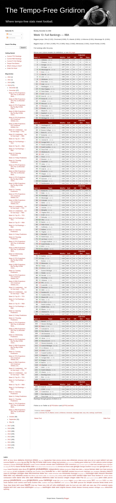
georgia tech (104, 466)
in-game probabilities (37, 469)
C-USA (93, 462)
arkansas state (82, 460)
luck (56, 471)
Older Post (106, 418)
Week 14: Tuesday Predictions (15, 190)
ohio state (29, 478)
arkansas (73, 460)
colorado (43, 464)
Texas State (7, 485)
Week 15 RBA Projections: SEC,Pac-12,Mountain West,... (17, 100)
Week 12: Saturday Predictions (15, 311)
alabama (21, 460)
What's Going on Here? (14, 66)
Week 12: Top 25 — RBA (17, 384)
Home (72, 418)
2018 (9, 85)
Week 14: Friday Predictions (18, 158)
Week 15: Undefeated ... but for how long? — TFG (18, 130)
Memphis (103, 471)
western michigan (94, 487)
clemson (26, 464)
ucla (54, 485)
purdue (41, 480)
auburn (103, 460)
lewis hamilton (37, 471)
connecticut (72, 464)
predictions (15, 480)
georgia (76, 466)
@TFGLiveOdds (67, 405)
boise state (42, 462)
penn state (103, 478)
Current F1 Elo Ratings (14, 61)
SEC (93, 480)
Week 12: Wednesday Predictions (16, 335)
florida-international (47, 466)
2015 (9, 431)
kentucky (109, 469)
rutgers (71, 480)
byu (90, 462)
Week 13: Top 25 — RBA (17, 304)
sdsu (79, 480)
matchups (87, 471)
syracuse (80, 482)
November (12, 90)
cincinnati (42, 412)
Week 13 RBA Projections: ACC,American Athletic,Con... (17, 283)
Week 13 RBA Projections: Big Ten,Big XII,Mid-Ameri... (17, 266)
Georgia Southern (85, 466)
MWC (10, 475)
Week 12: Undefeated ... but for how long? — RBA (18, 373)
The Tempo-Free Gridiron (45, 10)
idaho (20, 469)
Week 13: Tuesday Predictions (15, 271)
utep (95, 485)
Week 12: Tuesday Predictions (15, 352)
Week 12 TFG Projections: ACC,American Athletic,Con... (17, 357)
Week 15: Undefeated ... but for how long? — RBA (18, 135)
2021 (9, 80)
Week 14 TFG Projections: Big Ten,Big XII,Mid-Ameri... (17, 179)
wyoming (6, 489)
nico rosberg (58, 475)
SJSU (104, 480)
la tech (57, 412)
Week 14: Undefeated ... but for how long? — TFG (18, 207)
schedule (76, 480)
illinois (25, 469)
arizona (58, 460)
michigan (13, 473)
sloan (108, 480)
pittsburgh (7, 480)
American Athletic (31, 460)
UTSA (99, 485)
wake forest (21, 487)
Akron (15, 460)
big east (23, 462)
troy (36, 485)
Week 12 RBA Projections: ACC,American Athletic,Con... (17, 364)
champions (7, 464)
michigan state (22, 473)
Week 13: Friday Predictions (18, 234)
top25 (27, 485)
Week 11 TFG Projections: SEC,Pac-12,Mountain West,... (17, 405)
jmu (83, 469)
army (89, 460)
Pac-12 (83, 478)
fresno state (69, 466)
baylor (12, 462)
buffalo (86, 462)
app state (41, 460)
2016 (9, 428)
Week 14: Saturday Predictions (15, 154)
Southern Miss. (37, 482)
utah (84, 485)
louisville (49, 471)
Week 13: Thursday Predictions (15, 238)
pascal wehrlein (94, 477)
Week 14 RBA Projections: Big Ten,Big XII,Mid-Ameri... (17, 185)
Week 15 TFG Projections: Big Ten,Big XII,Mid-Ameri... (17, 106)
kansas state (94, 469)
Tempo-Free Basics (13, 63)
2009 (9, 448)
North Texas (91, 475)
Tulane (40, 485)
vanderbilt (104, 485)
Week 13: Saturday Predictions (15, 230)
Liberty (43, 471)
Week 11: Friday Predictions (18, 396)
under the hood (71, 485)
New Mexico (32, 475)
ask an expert (95, 460)
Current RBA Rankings (14, 59)
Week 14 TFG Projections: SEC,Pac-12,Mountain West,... (17, 166)
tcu (85, 482)
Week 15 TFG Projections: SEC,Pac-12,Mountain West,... (17, 94)
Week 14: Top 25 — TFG (17, 215)
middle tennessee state (55, 473)
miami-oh (6, 473)
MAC (59, 471)
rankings (91, 412)
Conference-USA (61, 464)
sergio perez (99, 480)
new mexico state (41, 475)
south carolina (18, 482)
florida (23, 466)
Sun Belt (73, 482)
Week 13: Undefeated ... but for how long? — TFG (18, 288)
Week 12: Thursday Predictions (15, 319)
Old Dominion (59, 478)
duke (92, 464)
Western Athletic (71, 487)
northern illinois (108, 475)
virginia (110, 485)
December (12, 88)
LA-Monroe (62, 412)
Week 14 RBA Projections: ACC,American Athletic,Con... (17, 202)
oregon (66, 478)
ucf (51, 485)
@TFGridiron (54, 405)
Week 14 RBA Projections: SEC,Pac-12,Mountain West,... (17, 172)
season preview (86, 480)
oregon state (75, 478)
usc (80, 485)
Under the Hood (12, 68)
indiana (62, 469)
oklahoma (37, 478)
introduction (68, 469)
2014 (9, 434)
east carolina (98, 464)
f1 (9, 466)
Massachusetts (79, 471)
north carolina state (79, 475)
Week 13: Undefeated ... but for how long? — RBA (18, 292)
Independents (54, 469)
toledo (22, 485)
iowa (73, 469)
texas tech (16, 485)
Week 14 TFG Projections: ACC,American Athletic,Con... (17, 195)
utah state (90, 485)
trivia (32, 485)
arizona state (65, 460)
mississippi (74, 473)
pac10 (88, 477)
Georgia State (95, 466)
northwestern (8, 478)
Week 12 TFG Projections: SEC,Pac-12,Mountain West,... (17, 324)
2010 (9, 445)
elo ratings (6, 466)
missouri (102, 473)
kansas (87, 469)
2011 (9, 442)
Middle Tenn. (44, 473)
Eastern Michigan (107, 464)
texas (102, 482)
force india (55, 466)
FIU (46, 412)
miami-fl (109, 471)
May (10, 422)
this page (72, 52)
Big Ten (29, 462)
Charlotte (12, 464)
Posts (9, 34)
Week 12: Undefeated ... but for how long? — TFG (18, 369)
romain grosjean (64, 480)
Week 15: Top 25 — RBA (17, 146)
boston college (51, 462)
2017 (9, 426)
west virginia (60, 487)
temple (89, 482)
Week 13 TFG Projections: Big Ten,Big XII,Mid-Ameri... (17, 260)
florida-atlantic (38, 466)
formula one (61, 466)
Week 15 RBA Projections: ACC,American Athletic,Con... (17, 125)
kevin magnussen (8, 471)
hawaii (10, 469)
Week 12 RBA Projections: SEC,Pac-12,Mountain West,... (17, 330)
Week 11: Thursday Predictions (15, 400)
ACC (5, 460)
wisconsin (108, 487)
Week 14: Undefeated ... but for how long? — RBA (18, 211)
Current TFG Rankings (14, 56)
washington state (48, 487)
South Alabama (8, 482)
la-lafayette (21, 471)
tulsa (44, 485)
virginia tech (8, 487)
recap (55, 480)
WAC (15, 487)
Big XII (35, 462)
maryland (71, 471)
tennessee (96, 482)
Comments (11, 38)
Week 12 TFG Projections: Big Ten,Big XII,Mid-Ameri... (17, 341)
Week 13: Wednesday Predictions (16, 254)
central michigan (107, 462)
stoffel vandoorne (65, 482)
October (12, 417)
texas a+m (108, 482)
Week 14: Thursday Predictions (15, 161)
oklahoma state (48, 478)
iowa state (79, 469)
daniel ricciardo (80, 464)
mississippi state (77, 412)
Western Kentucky (82, 487)
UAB (47, 485)
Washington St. (38, 487)
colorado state (50, 464)
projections (32, 480)
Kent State (103, 469)
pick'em (110, 478)
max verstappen (95, 471)
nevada (25, 475)
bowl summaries (70, 462)
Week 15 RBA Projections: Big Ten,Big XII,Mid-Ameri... (17, 113)
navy (84, 412)
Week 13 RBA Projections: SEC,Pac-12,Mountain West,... (17, 249)
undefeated (60, 485)
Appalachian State (50, 460)
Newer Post (38, 418)
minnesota (69, 412)
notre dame (16, 478)
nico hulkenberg (51, 475)
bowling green (79, 462)
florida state (30, 466)
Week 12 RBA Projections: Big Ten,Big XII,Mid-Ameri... (17, 347)
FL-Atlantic (51, 412)
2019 (9, 82)
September (13, 419)
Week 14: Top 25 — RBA (17, 222)
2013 (9, 437)
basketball (6, 462)
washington (29, 487)
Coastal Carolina (35, 464)
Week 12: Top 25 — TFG (17, 377)
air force (10, 460)
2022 (9, 77)
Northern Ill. (99, 475)
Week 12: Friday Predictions (18, 315)
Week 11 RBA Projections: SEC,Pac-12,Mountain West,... (17, 411)
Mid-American (34, 473)
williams (103, 487)
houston (15, 469)
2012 (9, 439)
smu (111, 480)
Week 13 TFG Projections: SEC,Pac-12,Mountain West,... (17, 243)
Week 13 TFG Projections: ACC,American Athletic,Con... (17, 276)
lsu (54, 471)
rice (58, 480)
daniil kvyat (87, 464)
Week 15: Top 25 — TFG (17, 139)
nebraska (19, 475)
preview (24, 480)
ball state (109, 460)
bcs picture (18, 462)
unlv (77, 485)
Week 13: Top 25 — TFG (17, 296)
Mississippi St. (81, 473)
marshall (65, 471)
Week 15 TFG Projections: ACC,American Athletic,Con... (17, 119)
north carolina (67, 475)
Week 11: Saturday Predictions (15, 392)
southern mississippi (48, 482)
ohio (87, 412)
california (99, 462)
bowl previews (61, 462)
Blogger (66, 498)
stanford (57, 482)
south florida (98, 412)
